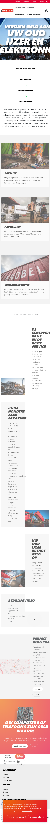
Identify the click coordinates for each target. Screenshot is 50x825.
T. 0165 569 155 (20, 758)
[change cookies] (16, 817)
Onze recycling (7, 780)
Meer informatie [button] (27, 811)
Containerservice (16, 286)
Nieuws (33, 2)
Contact (41, 2)
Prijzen (17, 2)
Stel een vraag (19, 764)
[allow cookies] (36, 817)
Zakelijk (10, 175)
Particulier (12, 228)
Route (36, 696)
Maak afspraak (20, 748)
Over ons (26, 2)
